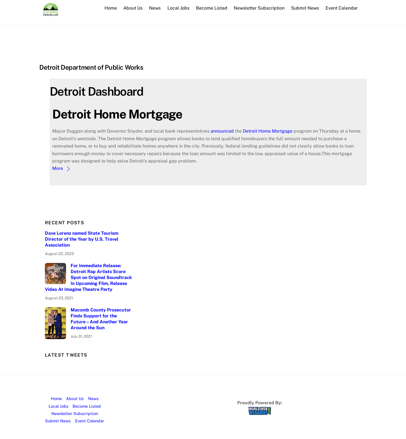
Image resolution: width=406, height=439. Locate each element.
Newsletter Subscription (259, 8)
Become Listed (211, 8)
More (57, 168)
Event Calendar (342, 8)
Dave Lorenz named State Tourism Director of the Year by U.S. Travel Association (81, 239)
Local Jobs (178, 8)
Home (110, 8)
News (155, 8)
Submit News (305, 8)
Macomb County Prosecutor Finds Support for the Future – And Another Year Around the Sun (101, 318)
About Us (133, 8)
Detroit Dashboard (96, 91)
